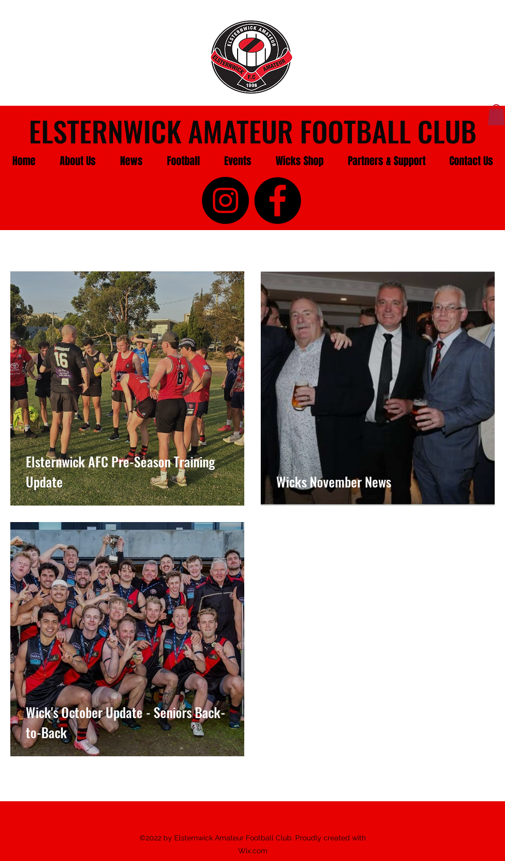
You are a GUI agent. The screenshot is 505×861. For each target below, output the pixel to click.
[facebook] (277, 200)
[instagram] (225, 200)
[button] (77, 161)
